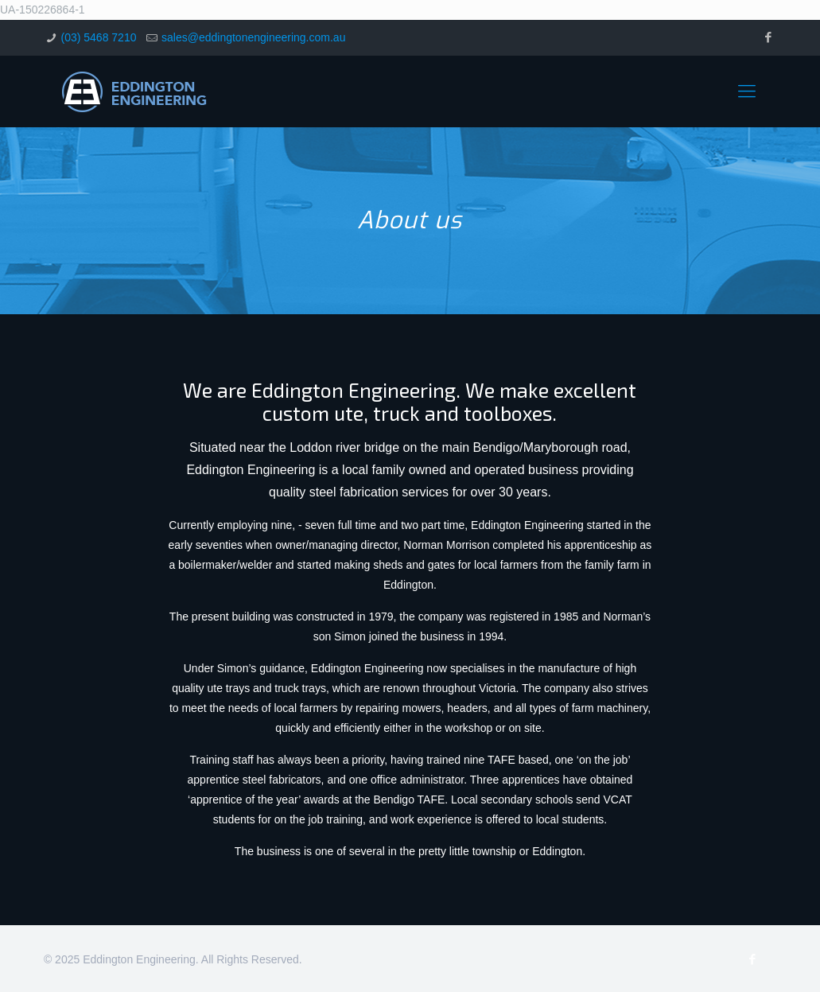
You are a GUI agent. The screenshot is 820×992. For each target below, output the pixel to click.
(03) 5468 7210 (98, 37)
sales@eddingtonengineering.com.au (253, 37)
